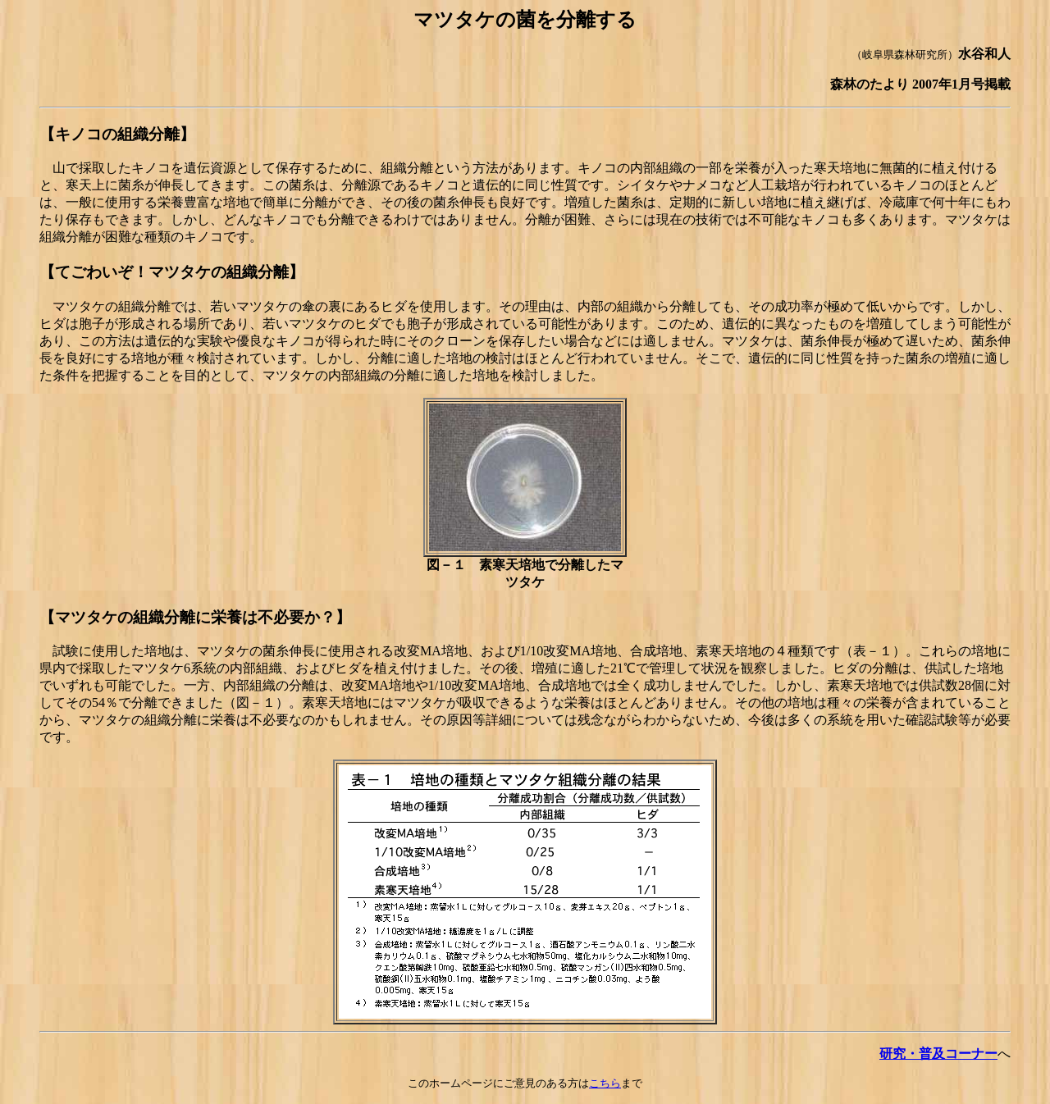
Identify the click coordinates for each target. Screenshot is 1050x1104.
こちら (605, 1083)
